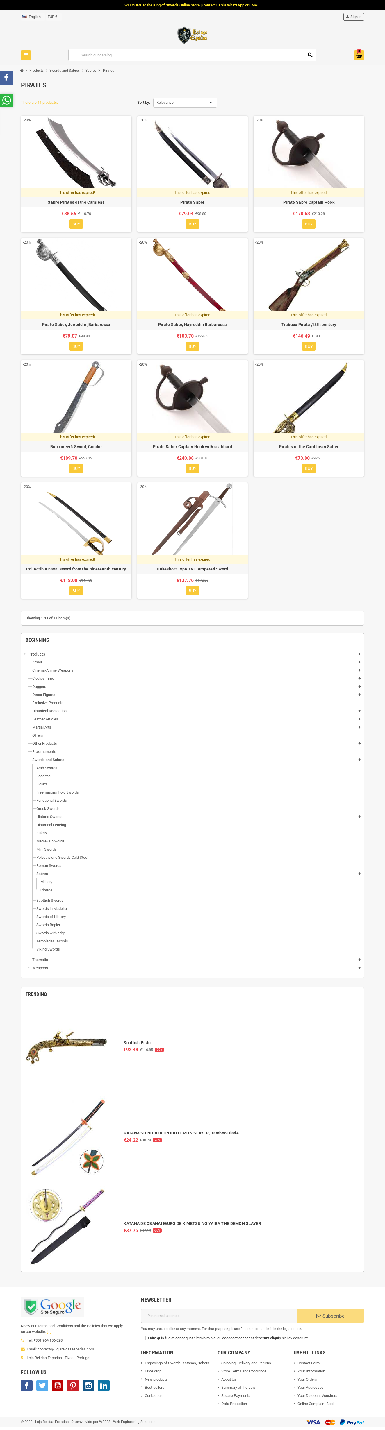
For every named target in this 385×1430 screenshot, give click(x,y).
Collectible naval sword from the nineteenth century (76, 571)
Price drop (153, 1374)
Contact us (154, 1398)
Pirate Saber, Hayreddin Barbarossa (192, 325)
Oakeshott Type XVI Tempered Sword (192, 571)
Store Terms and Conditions (244, 1374)
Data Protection (234, 1406)
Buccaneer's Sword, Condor (76, 448)
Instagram (88, 1388)
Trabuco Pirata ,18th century (308, 325)
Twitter (42, 1388)
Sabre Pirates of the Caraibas (76, 202)
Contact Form (308, 1365)
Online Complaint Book (316, 1406)
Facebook (27, 1388)
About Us (228, 1382)
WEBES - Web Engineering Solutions (127, 1424)
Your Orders (307, 1382)
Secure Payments (235, 1398)
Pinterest (73, 1388)
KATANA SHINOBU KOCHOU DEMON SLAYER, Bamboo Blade (181, 1135)
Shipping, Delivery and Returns (246, 1365)
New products (156, 1382)
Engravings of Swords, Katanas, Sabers (177, 1365)
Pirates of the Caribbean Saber (308, 448)
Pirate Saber (192, 202)
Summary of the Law (238, 1390)
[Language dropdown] (33, 17)
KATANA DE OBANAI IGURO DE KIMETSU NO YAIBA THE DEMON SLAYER (192, 1226)
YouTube (57, 1388)
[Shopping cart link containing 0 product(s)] (359, 55)
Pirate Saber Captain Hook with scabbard (192, 448)
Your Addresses (310, 1390)
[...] (49, 1334)
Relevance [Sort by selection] (165, 102)
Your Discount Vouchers (317, 1398)
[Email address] (219, 1318)
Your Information (311, 1374)
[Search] (192, 55)
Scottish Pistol (138, 1045)
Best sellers (154, 1390)
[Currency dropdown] (53, 17)
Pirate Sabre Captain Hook (308, 202)
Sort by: (143, 102)
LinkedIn (104, 1388)
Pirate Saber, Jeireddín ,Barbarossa (76, 325)
